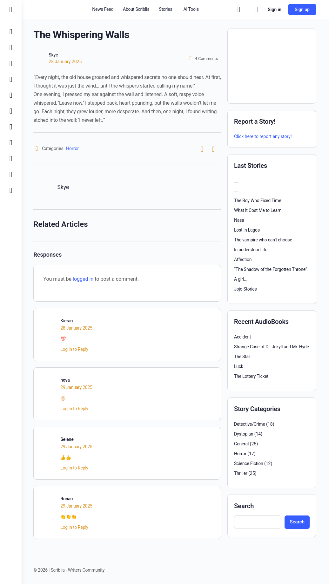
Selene (67, 439)
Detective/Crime (249, 424)
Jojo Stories (245, 289)
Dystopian (243, 433)
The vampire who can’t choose (263, 239)
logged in (84, 279)
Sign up (302, 9)
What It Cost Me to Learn (257, 210)
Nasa (239, 220)
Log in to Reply (75, 349)
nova (65, 380)
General (241, 443)
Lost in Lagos (247, 230)
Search (244, 506)
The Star (242, 356)
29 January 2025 (77, 387)
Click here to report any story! (263, 136)
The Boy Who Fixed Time (257, 200)
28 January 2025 (66, 61)
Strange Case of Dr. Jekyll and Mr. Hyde (271, 346)
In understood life (250, 249)
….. (236, 180)
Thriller (240, 473)
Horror (73, 148)
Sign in (274, 9)
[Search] (238, 9)
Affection (243, 259)
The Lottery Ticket (251, 376)
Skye (54, 54)
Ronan (67, 498)
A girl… (240, 279)
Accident (242, 336)
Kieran (67, 320)
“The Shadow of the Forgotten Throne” (270, 269)
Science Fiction (248, 463)
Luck (238, 366)
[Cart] (257, 9)
